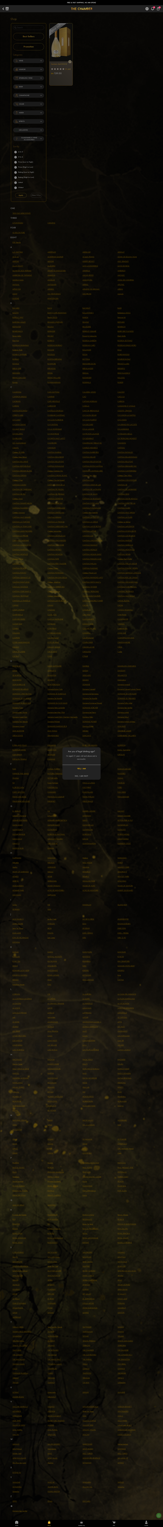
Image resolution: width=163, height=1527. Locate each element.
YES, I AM (81, 768)
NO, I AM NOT (81, 776)
